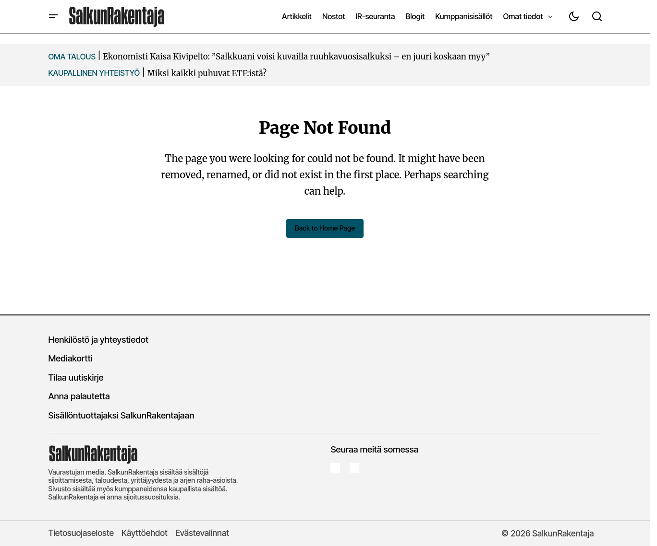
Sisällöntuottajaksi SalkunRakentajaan (122, 414)
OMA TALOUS (72, 56)
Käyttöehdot (145, 532)
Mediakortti (71, 358)
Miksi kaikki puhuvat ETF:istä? (207, 73)
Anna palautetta (79, 396)
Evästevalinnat (202, 532)
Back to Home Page (324, 228)
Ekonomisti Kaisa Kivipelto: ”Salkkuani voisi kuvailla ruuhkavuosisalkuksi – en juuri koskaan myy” (296, 56)
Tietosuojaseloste (81, 532)
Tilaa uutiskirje (76, 377)
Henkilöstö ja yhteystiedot (99, 339)
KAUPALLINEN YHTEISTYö (94, 73)
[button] (53, 17)
